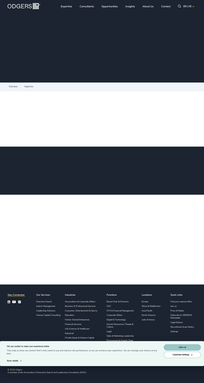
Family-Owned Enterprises (77, 320)
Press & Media (177, 311)
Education (69, 315)
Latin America (148, 320)
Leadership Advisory (45, 311)
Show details (12, 378)
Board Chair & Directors (118, 302)
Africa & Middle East (151, 306)
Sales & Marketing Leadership (120, 336)
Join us (173, 306)
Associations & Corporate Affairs (80, 302)
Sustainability (71, 347)
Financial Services (73, 324)
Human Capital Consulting (48, 315)
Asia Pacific (147, 311)
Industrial (69, 333)
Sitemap (174, 331)
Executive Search (44, 302)
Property (111, 345)
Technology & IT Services (76, 351)
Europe (145, 302)
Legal (109, 331)
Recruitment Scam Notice (182, 327)
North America (148, 315)
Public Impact (71, 342)
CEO (109, 306)
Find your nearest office (181, 302)
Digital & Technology (116, 320)
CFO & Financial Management (120, 311)
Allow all (182, 364)
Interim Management (45, 306)
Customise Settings (182, 372)
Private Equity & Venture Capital (79, 338)
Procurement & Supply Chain (120, 340)
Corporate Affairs (115, 315)
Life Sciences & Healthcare (77, 329)
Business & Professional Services (80, 306)
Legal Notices (176, 322)
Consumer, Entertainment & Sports (81, 311)
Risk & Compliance (115, 350)
